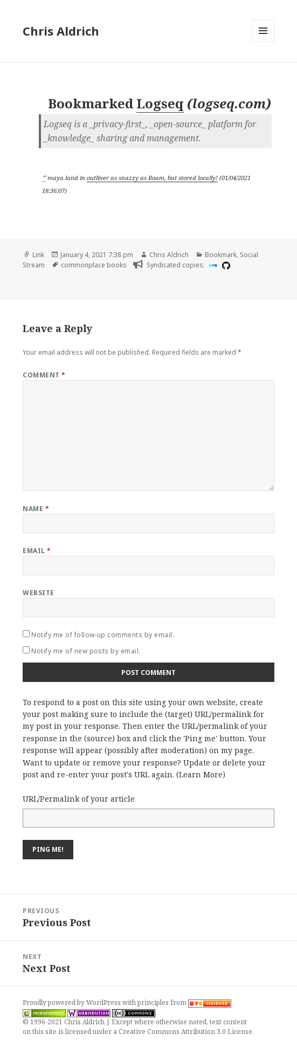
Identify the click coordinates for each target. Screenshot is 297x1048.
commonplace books (94, 265)
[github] (225, 265)
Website (38, 592)
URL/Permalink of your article (79, 799)
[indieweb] (212, 265)
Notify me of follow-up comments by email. (102, 634)
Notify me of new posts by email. (85, 651)
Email (37, 550)
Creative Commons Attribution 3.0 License (185, 1031)
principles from (184, 1002)
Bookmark (221, 254)
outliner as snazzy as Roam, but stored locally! (152, 178)
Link (38, 254)
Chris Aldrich (61, 31)
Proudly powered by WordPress (72, 1002)
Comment (44, 375)
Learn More (201, 774)
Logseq (160, 103)
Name (36, 508)
